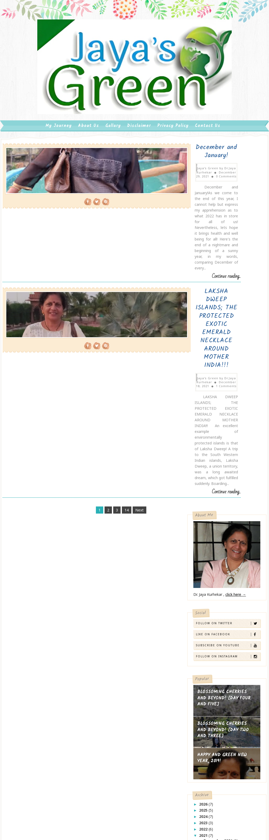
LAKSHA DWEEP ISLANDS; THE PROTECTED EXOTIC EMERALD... (231, 512)
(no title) (133, 734)
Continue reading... (165, 237)
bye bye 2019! (210, 591)
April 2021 (213, 526)
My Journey (58, 150)
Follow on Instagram (228, 311)
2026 (204, 458)
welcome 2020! (211, 601)
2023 (204, 477)
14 (96, 358)
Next (109, 358)
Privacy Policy (173, 150)
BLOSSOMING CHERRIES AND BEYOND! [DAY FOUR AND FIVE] (224, 353)
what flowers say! (214, 610)
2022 (204, 484)
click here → (235, 249)
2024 (204, 471)
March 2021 (215, 532)
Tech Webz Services (67, 770)
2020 (204, 545)
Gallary (113, 150)
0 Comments (125, 190)
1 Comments (125, 293)
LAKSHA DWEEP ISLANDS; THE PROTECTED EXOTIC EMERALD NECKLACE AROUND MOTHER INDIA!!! (126, 264)
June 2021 (213, 520)
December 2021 (219, 495)
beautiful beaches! (214, 582)
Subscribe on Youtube (228, 300)
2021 (204, 490)
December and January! (126, 173)
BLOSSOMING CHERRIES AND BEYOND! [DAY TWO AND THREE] (223, 385)
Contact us (207, 150)
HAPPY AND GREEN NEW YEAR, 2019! (222, 413)
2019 (204, 551)
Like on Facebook (228, 289)
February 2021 (217, 539)
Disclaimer (139, 150)
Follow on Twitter (228, 278)
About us (88, 150)
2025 (204, 465)
